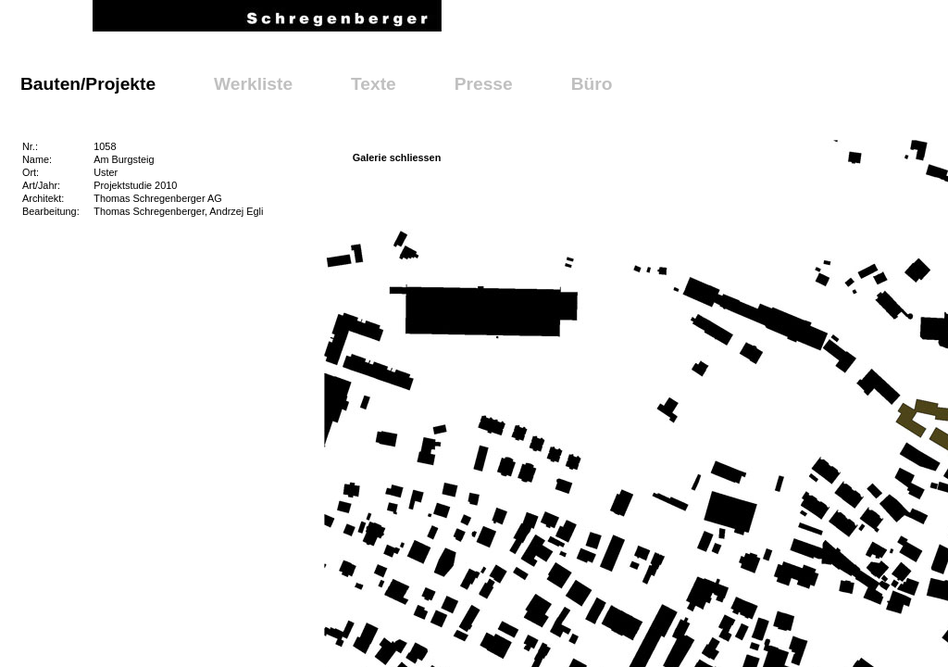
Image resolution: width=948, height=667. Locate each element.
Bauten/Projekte (88, 84)
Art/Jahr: (41, 185)
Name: (37, 159)
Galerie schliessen (397, 157)
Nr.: (30, 146)
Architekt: (43, 198)
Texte (373, 84)
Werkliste (253, 84)
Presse (484, 84)
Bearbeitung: (51, 211)
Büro (592, 84)
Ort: (30, 172)
